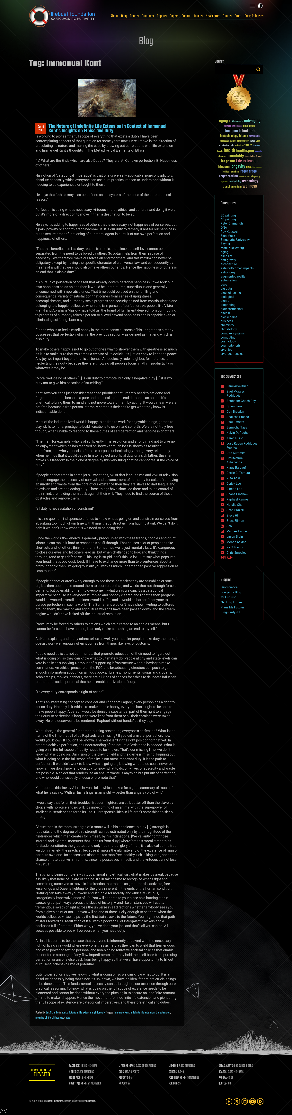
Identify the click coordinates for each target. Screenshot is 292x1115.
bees (224, 284)
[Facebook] (229, 1101)
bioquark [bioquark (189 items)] (233, 131)
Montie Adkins (236, 542)
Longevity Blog (231, 592)
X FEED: (74, 1072)
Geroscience (229, 587)
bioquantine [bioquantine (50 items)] (249, 126)
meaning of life (43, 1017)
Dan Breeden (235, 411)
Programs (148, 16)
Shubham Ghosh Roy (241, 401)
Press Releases (253, 16)
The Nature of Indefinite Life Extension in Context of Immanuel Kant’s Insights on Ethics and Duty (107, 128)
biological (227, 297)
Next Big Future (231, 602)
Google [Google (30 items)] (220, 151)
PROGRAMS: (225, 1077)
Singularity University (235, 240)
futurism (73, 1012)
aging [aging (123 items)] (223, 121)
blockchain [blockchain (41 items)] (254, 136)
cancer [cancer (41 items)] (233, 141)
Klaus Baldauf (236, 467)
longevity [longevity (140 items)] (238, 166)
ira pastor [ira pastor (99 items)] (228, 161)
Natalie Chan (235, 505)
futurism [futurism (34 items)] (256, 145)
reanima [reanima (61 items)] (234, 171)
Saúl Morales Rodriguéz (235, 393)
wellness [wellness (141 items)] (250, 186)
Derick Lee (233, 483)
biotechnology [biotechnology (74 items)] (229, 136)
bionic (225, 301)
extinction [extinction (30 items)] (239, 145)
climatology (229, 329)
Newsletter (213, 16)
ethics (65, 1012)
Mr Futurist (228, 597)
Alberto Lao (234, 489)
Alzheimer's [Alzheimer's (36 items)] (237, 121)
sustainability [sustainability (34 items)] (235, 182)
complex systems (233, 333)
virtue (67, 1017)
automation (229, 280)
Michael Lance (236, 531)
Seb (229, 526)
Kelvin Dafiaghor (238, 433)
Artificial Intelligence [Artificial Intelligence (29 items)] (233, 126)
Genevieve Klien (237, 386)
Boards (134, 16)
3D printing (228, 215)
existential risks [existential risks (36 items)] (226, 145)
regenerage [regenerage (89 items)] (248, 171)
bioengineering (231, 293)
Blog (124, 16)
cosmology (228, 341)
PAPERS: (124, 1083)
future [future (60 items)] (248, 145)
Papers (174, 16)
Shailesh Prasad (237, 417)
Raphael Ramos (237, 499)
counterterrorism (232, 345)
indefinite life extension (143, 1012)
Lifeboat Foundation (53, 1101)
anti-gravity (228, 260)
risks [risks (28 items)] (248, 177)
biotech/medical (232, 309)
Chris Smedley (236, 552)
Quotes (227, 16)
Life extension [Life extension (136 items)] (247, 161)
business (227, 321)
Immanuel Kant (121, 1012)
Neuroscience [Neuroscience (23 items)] (256, 167)
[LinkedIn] (245, 1101)
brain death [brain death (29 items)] (224, 141)
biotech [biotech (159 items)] (248, 131)
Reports (162, 16)
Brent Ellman (235, 521)
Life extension (163, 1012)
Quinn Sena (234, 406)
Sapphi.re (90, 1101)
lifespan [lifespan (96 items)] (224, 166)
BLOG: (122, 1072)
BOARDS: (223, 1072)
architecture (229, 264)
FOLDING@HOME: (178, 1077)
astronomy (228, 272)
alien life (226, 256)
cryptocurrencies (232, 354)
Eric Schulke (52, 1012)
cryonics (226, 349)
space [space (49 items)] (224, 181)
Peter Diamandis (232, 223)
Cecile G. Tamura (238, 473)
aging (224, 252)
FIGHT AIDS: (76, 1077)
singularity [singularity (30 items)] (255, 177)
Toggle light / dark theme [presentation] (260, 5)
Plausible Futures (232, 607)
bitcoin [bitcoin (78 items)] (243, 136)
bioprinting (228, 305)
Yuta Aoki (233, 478)
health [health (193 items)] (229, 151)
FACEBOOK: (75, 1065)
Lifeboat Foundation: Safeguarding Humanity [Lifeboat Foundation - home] (62, 16)
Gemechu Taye (236, 427)
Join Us (198, 16)
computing (228, 337)
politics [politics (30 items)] (226, 172)
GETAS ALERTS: (226, 1065)
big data (226, 288)
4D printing (228, 219)
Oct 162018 (41, 128)
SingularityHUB (231, 612)
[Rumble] (260, 1101)
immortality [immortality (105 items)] (235, 156)
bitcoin (225, 313)
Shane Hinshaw (237, 494)
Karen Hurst (234, 438)
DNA (224, 227)
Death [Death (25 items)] (258, 141)
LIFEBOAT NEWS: (128, 1065)
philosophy (99, 1012)
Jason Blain (234, 536)
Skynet (225, 244)
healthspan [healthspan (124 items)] (245, 150)
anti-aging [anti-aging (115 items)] (252, 121)
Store (238, 16)
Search (258, 69)
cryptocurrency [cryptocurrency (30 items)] (243, 141)
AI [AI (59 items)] (230, 121)
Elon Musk (228, 236)
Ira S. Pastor (234, 547)
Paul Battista (235, 422)
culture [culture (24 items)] (252, 141)
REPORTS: (124, 1077)
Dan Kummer (235, 453)
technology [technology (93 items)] (250, 181)
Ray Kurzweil (229, 232)
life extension (86, 1012)
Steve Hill (232, 515)
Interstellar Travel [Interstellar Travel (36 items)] (253, 156)
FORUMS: (173, 1083)
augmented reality (233, 276)
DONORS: (173, 1072)
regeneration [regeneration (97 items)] (228, 176)
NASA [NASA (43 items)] (249, 167)
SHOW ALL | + (227, 557)
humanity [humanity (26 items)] (258, 151)
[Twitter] (237, 1101)
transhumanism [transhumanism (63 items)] (232, 187)
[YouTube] (252, 1101)
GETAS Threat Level (42, 1073)
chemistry (227, 325)
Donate (185, 16)
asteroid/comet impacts (237, 268)
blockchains (229, 317)
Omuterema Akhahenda (234, 460)
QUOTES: (223, 1083)
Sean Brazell (235, 510)
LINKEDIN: (174, 1065)
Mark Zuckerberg (232, 248)
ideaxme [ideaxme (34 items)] (222, 156)
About (114, 16)
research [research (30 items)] (242, 177)
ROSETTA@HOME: (79, 1083)
